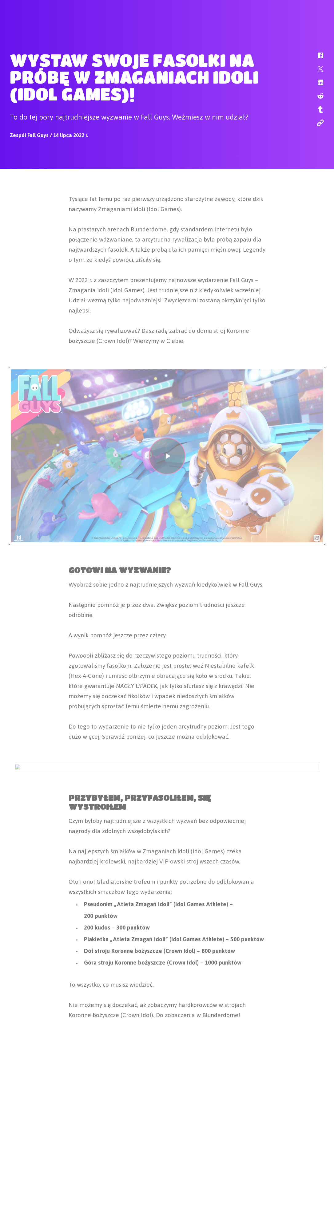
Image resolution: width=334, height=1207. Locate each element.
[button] (316, 58)
